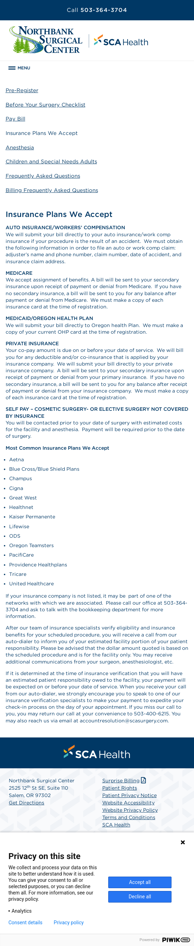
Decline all (140, 896)
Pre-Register (22, 90)
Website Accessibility (128, 802)
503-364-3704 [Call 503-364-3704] (97, 10)
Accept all (140, 882)
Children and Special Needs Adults (51, 161)
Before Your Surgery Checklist (45, 105)
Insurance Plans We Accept (42, 133)
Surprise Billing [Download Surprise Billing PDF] (125, 780)
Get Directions (26, 802)
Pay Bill (15, 119)
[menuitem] (97, 751)
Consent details (25, 922)
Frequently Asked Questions (43, 176)
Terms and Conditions (128, 817)
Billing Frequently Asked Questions (52, 190)
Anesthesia (20, 147)
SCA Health (116, 825)
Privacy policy (69, 922)
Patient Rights (119, 788)
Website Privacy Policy (130, 810)
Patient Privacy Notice (129, 795)
